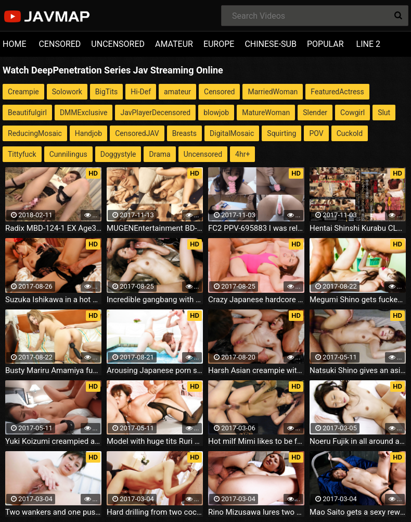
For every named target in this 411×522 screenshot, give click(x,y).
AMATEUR (174, 44)
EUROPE (219, 44)
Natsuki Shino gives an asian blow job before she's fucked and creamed (358, 370)
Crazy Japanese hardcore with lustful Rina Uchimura (256, 299)
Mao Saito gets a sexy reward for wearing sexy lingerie (358, 512)
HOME (14, 44)
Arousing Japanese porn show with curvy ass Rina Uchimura (155, 370)
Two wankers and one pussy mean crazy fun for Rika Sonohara (53, 512)
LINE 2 (368, 44)
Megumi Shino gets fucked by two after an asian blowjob (358, 299)
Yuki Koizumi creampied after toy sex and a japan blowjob (53, 441)
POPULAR (325, 44)
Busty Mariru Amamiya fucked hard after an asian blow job (53, 370)
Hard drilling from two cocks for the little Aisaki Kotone (155, 512)
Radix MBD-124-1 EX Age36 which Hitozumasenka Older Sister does (53, 228)
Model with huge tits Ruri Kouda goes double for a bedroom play (155, 441)
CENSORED (59, 44)
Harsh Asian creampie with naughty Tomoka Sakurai (256, 370)
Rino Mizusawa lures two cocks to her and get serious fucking (256, 512)
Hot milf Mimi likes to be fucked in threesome (256, 441)
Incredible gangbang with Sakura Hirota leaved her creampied (155, 299)
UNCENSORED (118, 44)
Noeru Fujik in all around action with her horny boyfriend (358, 441)
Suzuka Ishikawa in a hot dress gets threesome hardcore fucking (53, 299)
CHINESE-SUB (271, 44)
